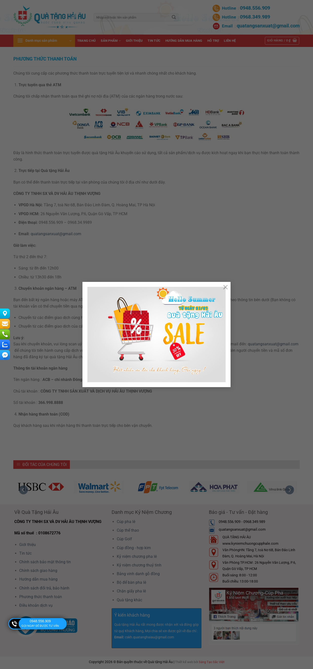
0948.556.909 (40, 621)
